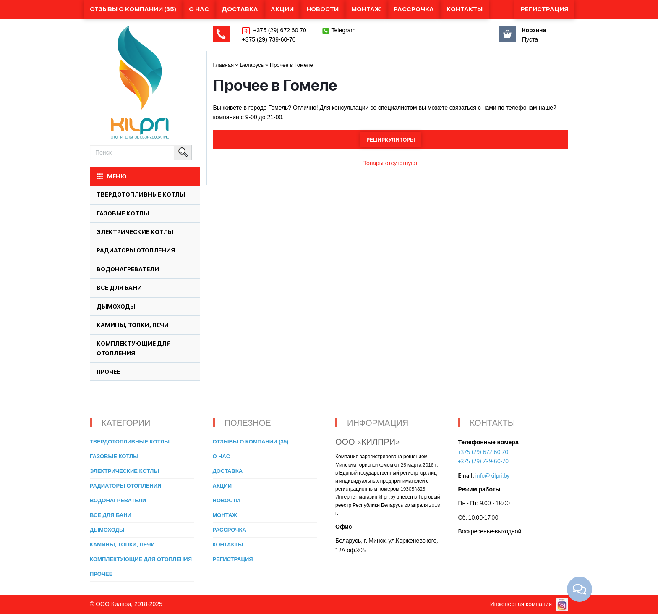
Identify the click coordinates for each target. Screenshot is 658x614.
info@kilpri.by (492, 475)
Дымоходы (116, 306)
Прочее (108, 371)
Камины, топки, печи (133, 325)
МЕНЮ (111, 176)
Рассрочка (414, 9)
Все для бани (119, 287)
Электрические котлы (135, 231)
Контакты (464, 9)
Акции (282, 9)
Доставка (240, 9)
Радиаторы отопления (136, 250)
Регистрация (544, 9)
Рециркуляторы (390, 139)
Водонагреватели (128, 269)
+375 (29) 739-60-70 (269, 39)
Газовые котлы (123, 213)
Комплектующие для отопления (141, 559)
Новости (322, 9)
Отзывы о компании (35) (133, 9)
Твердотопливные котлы (141, 194)
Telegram (344, 30)
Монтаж (366, 9)
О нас (199, 9)
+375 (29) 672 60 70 (279, 30)
